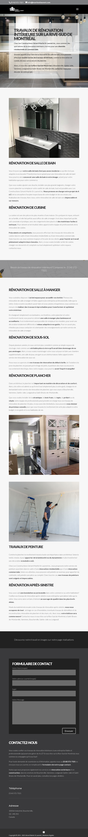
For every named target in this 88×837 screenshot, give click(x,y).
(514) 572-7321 (69, 761)
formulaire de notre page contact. (56, 765)
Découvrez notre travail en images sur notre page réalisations (44, 639)
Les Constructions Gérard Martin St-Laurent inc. (37, 43)
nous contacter (26, 327)
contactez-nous (61, 69)
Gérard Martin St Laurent (33, 835)
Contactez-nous (28, 616)
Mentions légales (48, 835)
